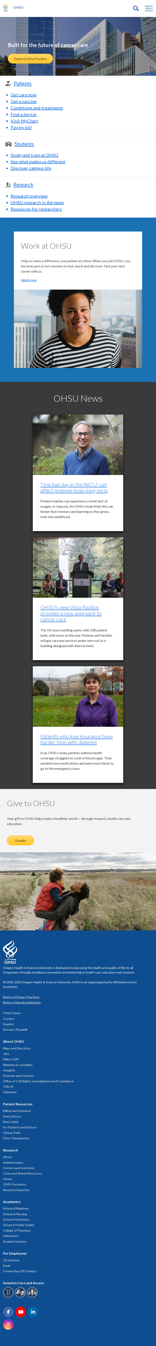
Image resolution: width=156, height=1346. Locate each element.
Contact (8, 1018)
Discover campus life (31, 168)
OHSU (18, 7)
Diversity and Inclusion (18, 1075)
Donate (20, 840)
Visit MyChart (24, 120)
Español (8, 1024)
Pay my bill (21, 127)
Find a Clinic (11, 1122)
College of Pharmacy (17, 1230)
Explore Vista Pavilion (30, 59)
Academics (12, 1202)
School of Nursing (15, 1214)
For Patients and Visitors (20, 1127)
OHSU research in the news (37, 202)
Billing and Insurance (17, 1111)
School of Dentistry (16, 1219)
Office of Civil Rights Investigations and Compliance (38, 1081)
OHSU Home (11, 1013)
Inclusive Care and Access (23, 1283)
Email (6, 1265)
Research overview (29, 195)
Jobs (6, 1054)
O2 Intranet (11, 1260)
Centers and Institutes (18, 1168)
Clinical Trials (12, 1133)
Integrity (9, 1070)
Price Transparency (16, 1138)
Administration (13, 1162)
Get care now (23, 94)
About (7, 1157)
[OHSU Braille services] (9, 1297)
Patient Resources (18, 1104)
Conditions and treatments (37, 107)
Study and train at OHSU (34, 155)
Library (7, 1179)
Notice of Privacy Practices (21, 997)
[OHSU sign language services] (21, 1297)
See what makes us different (38, 161)
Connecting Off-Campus (20, 1271)
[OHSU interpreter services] (33, 1297)
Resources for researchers (36, 208)
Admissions (11, 1236)
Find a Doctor (12, 1116)
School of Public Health (18, 1225)
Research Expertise (16, 1190)
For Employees (15, 1253)
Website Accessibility (18, 1065)
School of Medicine (16, 1208)
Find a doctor (24, 114)
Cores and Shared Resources (22, 1173)
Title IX (8, 1086)
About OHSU (13, 1041)
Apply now (29, 280)
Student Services (14, 1241)
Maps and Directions (17, 1048)
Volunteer (10, 1092)
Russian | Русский (15, 1029)
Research (10, 1150)
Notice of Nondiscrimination (22, 1002)
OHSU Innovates (14, 1184)
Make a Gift (11, 1059)
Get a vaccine (24, 101)
